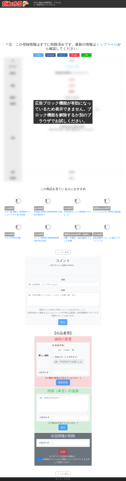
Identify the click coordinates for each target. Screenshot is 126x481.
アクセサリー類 (72, 66)
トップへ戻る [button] (63, 252)
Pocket (74, 55)
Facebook (50, 55)
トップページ (106, 44)
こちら (39, 459)
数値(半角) (59, 345)
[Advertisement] (63, 25)
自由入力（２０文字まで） (67, 357)
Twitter (38, 55)
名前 (63, 279)
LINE (86, 55)
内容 (63, 290)
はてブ (62, 55)
